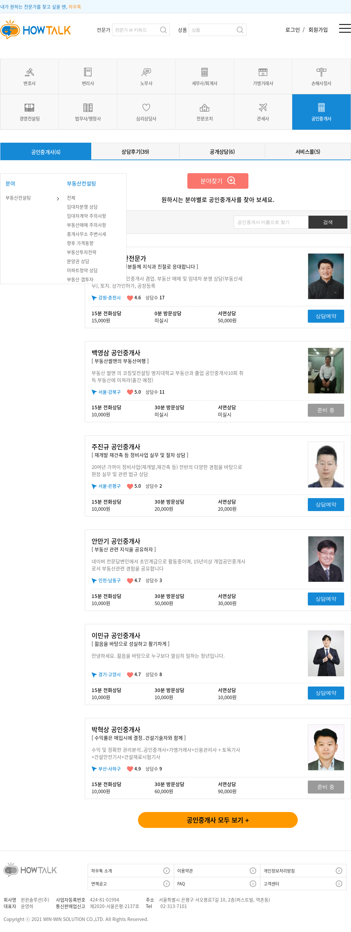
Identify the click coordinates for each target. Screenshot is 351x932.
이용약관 (185, 870)
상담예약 (326, 316)
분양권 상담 (78, 261)
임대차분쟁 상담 (82, 206)
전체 (71, 197)
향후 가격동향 (80, 243)
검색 (163, 30)
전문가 (103, 29)
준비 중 (325, 410)
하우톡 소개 (101, 870)
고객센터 (271, 883)
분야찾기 (217, 180)
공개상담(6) (222, 151)
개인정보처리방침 (279, 870)
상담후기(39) (135, 151)
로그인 (293, 29)
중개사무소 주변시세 (86, 234)
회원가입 (318, 29)
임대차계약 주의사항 (86, 215)
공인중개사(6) (46, 152)
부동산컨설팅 (18, 197)
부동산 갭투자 (80, 279)
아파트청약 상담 (82, 270)
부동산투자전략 (81, 252)
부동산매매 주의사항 (86, 224)
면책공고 (99, 883)
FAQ (181, 883)
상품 (182, 29)
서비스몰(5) (307, 151)
